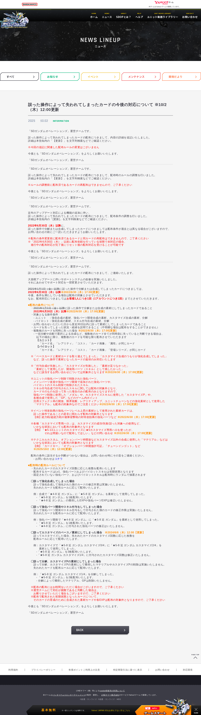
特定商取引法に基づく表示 (127, 669)
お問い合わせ (162, 669)
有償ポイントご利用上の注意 (84, 669)
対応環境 (188, 669)
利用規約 (13, 669)
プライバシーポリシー (43, 669)
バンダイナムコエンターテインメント (69, 695)
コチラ (59, 458)
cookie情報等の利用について (112, 691)
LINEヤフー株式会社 (110, 695)
